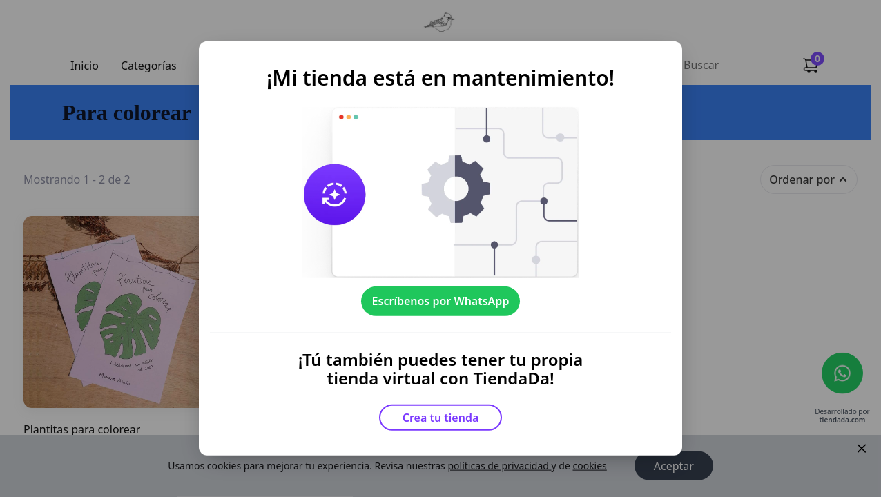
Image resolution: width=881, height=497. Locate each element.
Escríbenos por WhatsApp (441, 301)
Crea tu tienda (441, 417)
